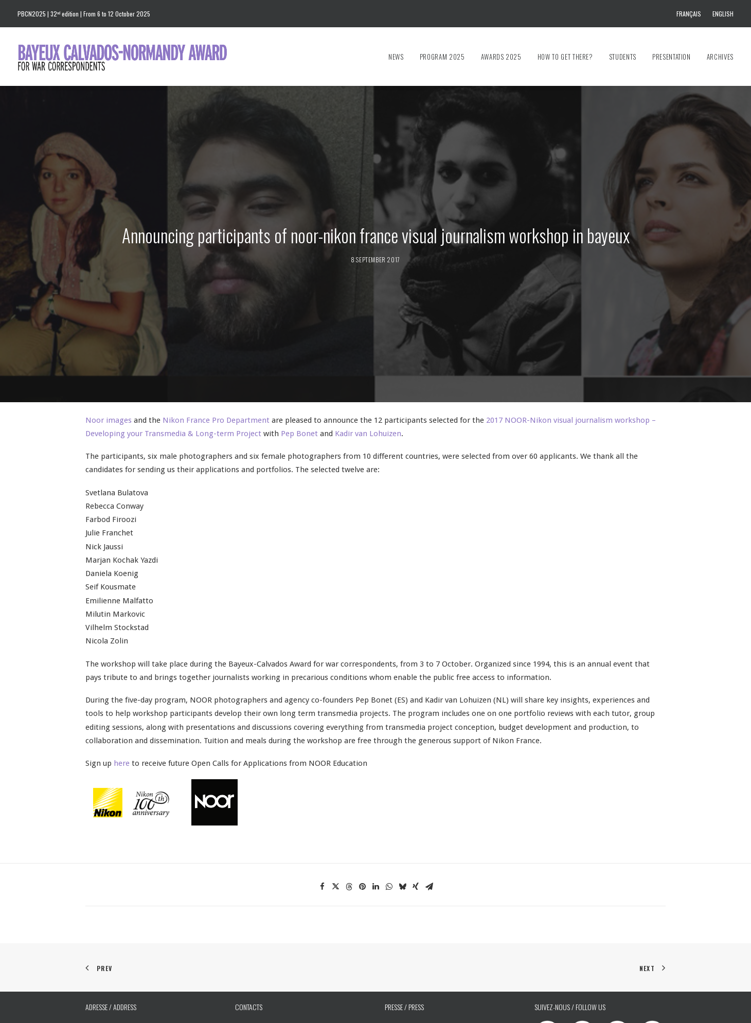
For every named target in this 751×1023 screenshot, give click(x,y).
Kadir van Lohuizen (368, 385)
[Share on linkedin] (375, 838)
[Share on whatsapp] (389, 838)
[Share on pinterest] (362, 838)
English (723, 13)
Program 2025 (442, 56)
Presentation (671, 56)
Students (622, 56)
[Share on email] (429, 838)
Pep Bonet (299, 385)
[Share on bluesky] (402, 838)
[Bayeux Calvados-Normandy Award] (127, 56)
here (121, 715)
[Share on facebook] (322, 838)
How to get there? (565, 56)
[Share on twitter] (335, 838)
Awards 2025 (501, 56)
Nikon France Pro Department (216, 371)
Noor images (108, 371)
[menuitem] (691, 13)
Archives (720, 56)
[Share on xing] (415, 838)
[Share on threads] (349, 838)
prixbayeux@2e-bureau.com (427, 993)
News (396, 56)
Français (688, 13)
